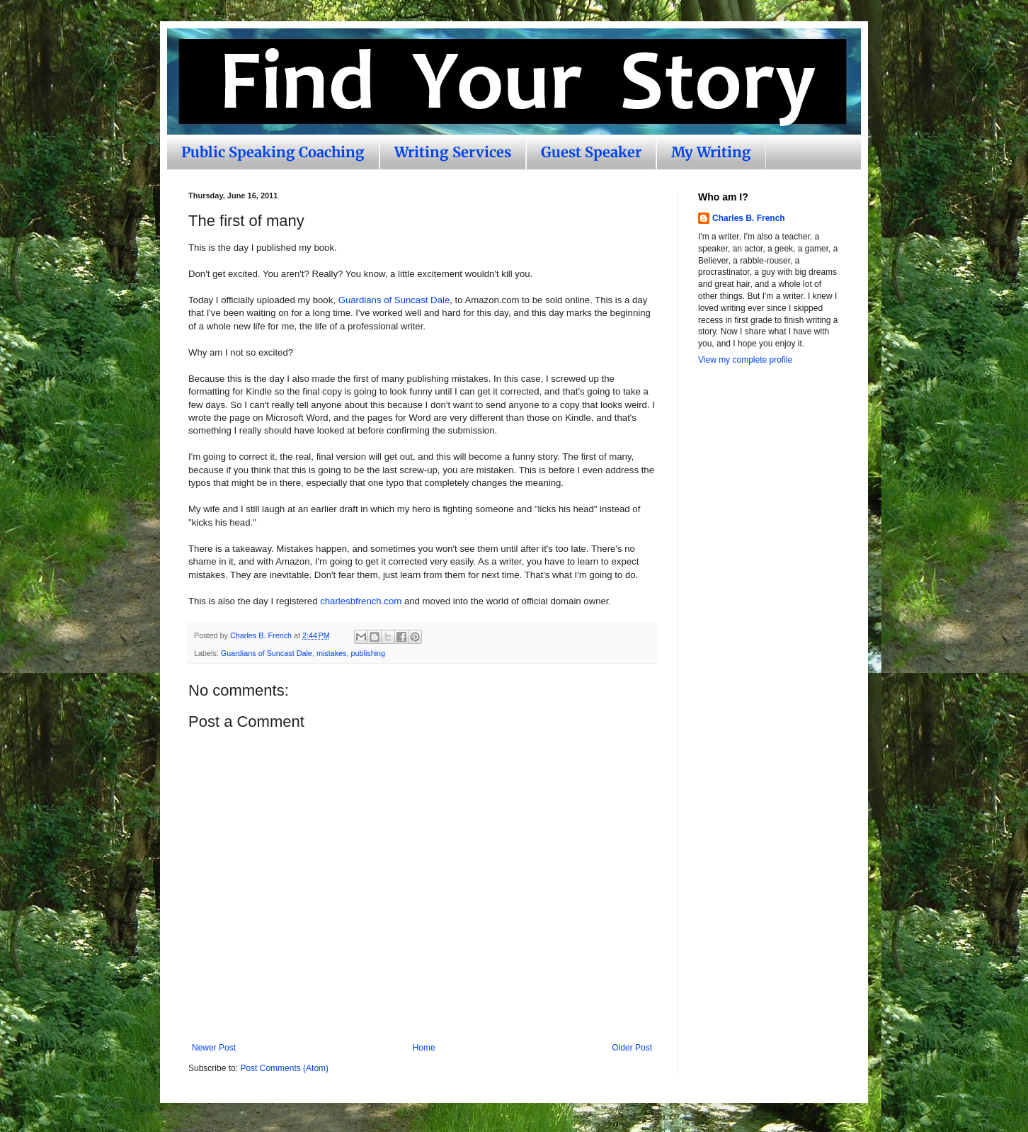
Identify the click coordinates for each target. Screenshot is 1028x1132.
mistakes (331, 653)
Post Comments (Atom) (284, 1068)
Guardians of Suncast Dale (394, 300)
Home (424, 1048)
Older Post (632, 1048)
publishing (367, 653)
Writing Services (452, 152)
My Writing (711, 152)
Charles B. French (748, 218)
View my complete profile (745, 360)
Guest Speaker (591, 152)
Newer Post (214, 1048)
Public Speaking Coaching (273, 152)
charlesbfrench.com (360, 601)
